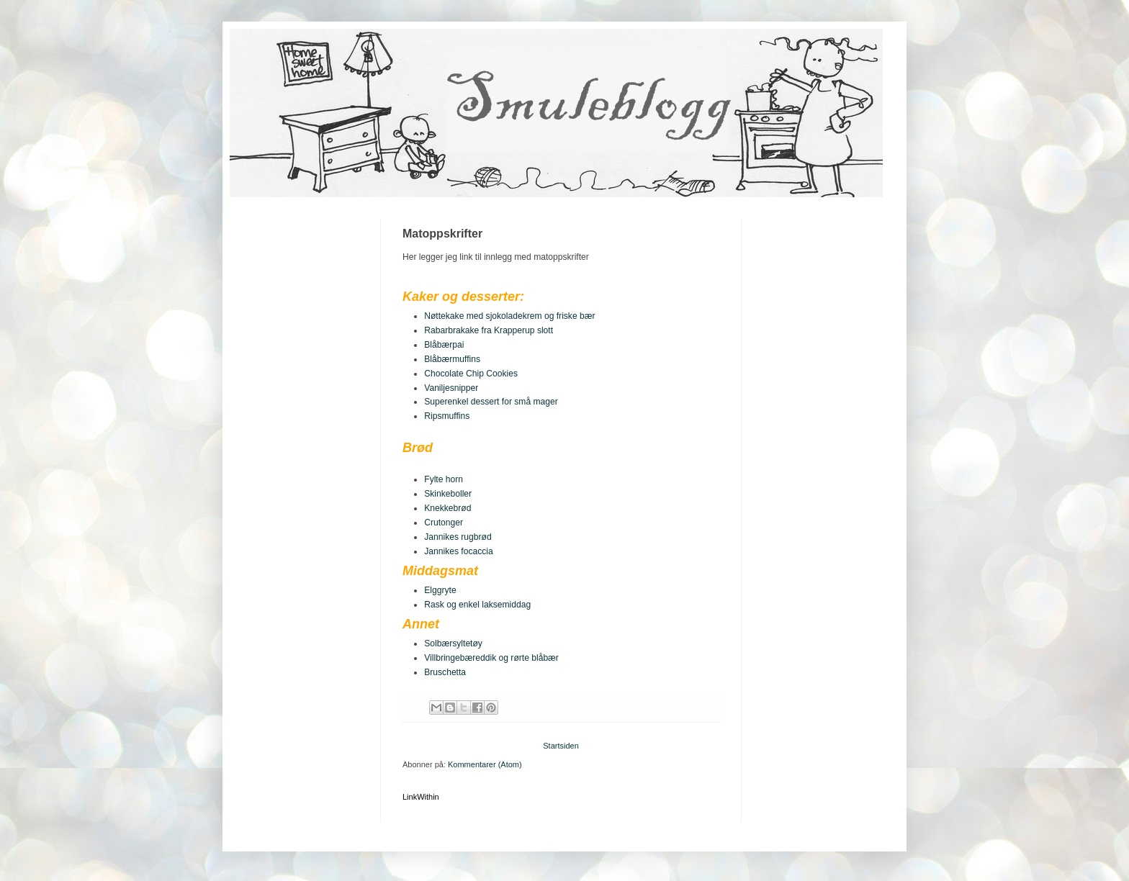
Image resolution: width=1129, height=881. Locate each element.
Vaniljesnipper (451, 388)
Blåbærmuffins (452, 359)
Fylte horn (443, 479)
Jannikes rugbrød (457, 537)
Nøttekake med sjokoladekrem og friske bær (509, 316)
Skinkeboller (448, 494)
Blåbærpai (444, 345)
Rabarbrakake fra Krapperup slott (488, 330)
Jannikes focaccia (458, 551)
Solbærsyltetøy (453, 643)
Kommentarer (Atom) (485, 764)
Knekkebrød (447, 508)
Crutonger (443, 523)
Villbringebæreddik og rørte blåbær (491, 658)
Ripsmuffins (446, 416)
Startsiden (561, 745)
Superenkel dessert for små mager (491, 402)
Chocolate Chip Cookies (471, 374)
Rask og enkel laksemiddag (477, 605)
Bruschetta (445, 672)
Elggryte (440, 590)
